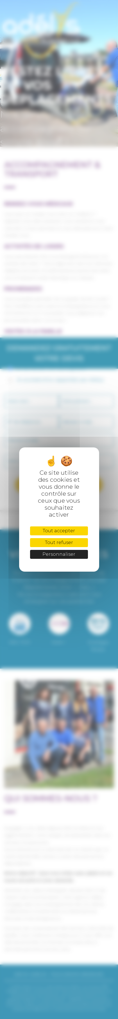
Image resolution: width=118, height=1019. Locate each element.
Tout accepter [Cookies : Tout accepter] (59, 530)
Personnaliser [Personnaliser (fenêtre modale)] (58, 554)
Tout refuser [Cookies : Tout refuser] (59, 542)
